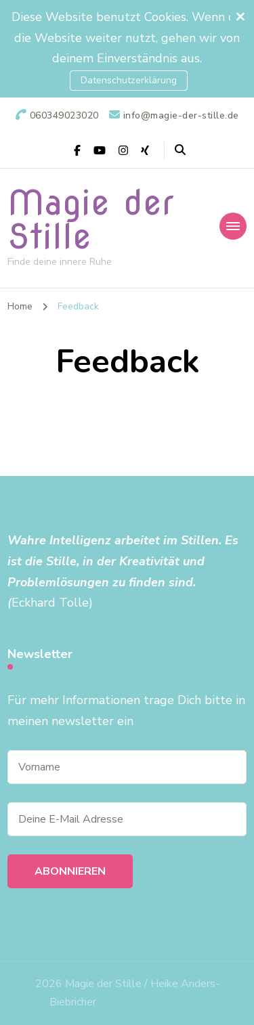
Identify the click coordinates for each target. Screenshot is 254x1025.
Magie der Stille (90, 219)
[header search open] (180, 150)
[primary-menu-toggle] (233, 226)
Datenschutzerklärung (129, 80)
